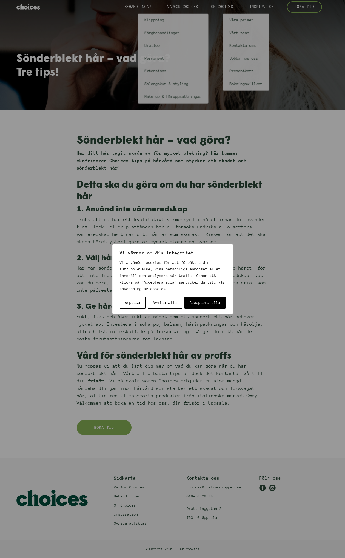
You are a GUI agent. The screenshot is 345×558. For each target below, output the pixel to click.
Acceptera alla (205, 303)
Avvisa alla (165, 303)
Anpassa (132, 303)
